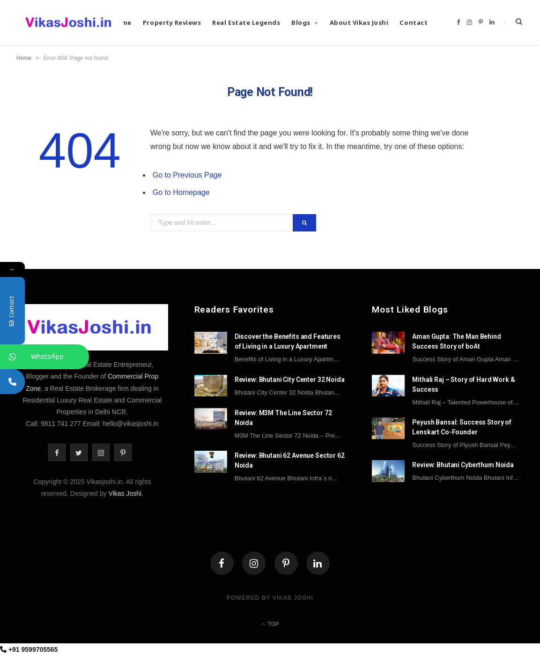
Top (270, 624)
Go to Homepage (181, 192)
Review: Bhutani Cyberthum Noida (463, 465)
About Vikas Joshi (359, 22)
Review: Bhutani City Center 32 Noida (290, 379)
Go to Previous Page (187, 175)
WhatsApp (46, 357)
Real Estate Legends (246, 22)
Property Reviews (172, 22)
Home (23, 58)
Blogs (301, 22)
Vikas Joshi (125, 493)
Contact (413, 22)
